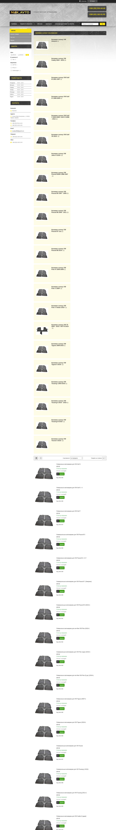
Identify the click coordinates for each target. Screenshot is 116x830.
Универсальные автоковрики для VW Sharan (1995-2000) (73, 701)
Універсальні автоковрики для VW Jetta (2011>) (70, 654)
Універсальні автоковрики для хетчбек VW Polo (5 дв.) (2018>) (75, 466)
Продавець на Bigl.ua (58, 827)
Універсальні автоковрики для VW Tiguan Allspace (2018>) (73, 794)
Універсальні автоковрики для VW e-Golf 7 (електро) (72, 724)
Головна (14, 24)
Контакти (49, 24)
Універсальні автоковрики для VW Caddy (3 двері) (71, 607)
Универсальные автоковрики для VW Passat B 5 (70, 325)
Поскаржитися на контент (54, 828)
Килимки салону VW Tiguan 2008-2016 (58, 192)
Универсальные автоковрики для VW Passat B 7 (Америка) (74, 372)
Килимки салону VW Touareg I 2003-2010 (58, 211)
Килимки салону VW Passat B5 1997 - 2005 (58, 116)
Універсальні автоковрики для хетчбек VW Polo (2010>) (72, 419)
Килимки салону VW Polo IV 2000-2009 (58, 154)
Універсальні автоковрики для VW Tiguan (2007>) (71, 489)
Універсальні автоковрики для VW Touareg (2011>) (71, 583)
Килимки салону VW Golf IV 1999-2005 (95, 59)
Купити (62, 264)
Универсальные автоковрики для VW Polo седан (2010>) (73, 442)
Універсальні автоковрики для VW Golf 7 (68, 302)
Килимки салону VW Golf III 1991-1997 (58, 59)
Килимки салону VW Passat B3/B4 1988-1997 (96, 97)
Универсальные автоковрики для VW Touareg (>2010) (72, 560)
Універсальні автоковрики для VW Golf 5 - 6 (69, 278)
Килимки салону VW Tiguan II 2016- (95, 192)
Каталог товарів (14, 34)
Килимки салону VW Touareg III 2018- (58, 230)
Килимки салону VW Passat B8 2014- (95, 135)
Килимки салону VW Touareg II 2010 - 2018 (95, 211)
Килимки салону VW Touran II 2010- (95, 230)
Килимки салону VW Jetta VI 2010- (58, 97)
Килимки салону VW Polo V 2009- (95, 154)
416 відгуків (83, 1)
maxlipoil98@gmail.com (18, 131)
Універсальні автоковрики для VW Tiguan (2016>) (71, 513)
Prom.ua (65, 825)
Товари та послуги (26, 24)
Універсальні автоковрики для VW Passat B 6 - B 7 (71, 349)
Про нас (39, 24)
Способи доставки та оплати (64, 24)
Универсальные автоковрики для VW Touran (69, 536)
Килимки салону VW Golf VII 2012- (95, 78)
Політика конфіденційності (66, 828)
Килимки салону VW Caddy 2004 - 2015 (95, 40)
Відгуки (12, 40)
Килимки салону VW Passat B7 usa (58, 135)
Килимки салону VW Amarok (58, 40)
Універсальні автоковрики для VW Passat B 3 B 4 (71, 771)
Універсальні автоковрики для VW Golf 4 (68, 255)
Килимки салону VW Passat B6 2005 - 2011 (95, 116)
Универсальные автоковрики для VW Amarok (69, 677)
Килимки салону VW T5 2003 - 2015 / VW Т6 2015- (96, 173)
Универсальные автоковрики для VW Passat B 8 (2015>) (73, 395)
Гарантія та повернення (19, 28)
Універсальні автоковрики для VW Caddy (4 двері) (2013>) (73, 630)
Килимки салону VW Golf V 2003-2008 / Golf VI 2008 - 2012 (59, 79)
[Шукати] (102, 24)
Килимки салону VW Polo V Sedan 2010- (58, 173)
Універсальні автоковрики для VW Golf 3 (68, 748)
